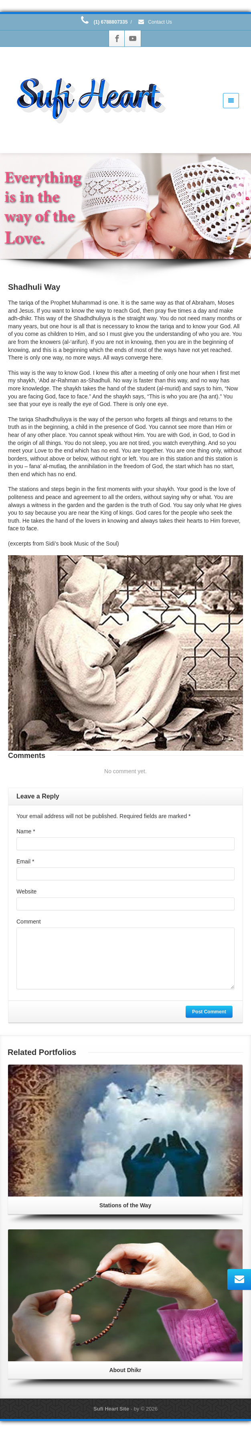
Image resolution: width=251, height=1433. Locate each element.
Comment (28, 921)
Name (25, 831)
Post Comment (209, 1012)
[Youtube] (133, 38)
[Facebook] (117, 38)
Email (25, 861)
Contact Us (155, 22)
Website (26, 891)
